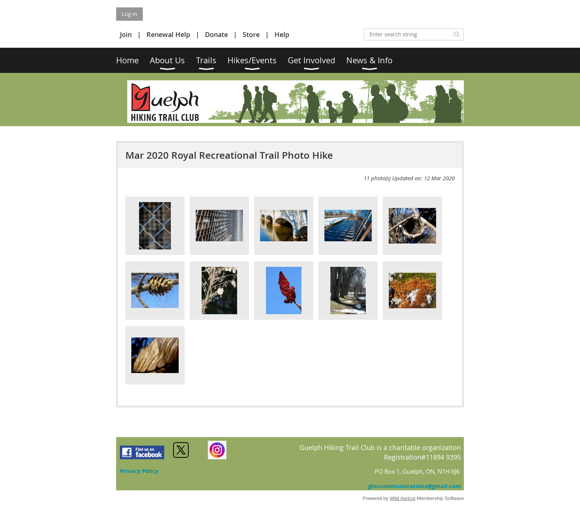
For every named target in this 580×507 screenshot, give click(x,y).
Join (126, 34)
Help (281, 34)
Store (251, 34)
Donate (216, 34)
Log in (129, 13)
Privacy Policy (139, 471)
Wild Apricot (402, 498)
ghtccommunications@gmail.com (414, 486)
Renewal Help (168, 34)
